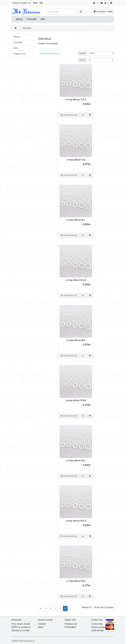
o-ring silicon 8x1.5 (76, 280)
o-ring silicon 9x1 (75, 460)
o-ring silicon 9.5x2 (76, 400)
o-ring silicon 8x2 (75, 340)
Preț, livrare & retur (21, 624)
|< (41, 608)
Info (35, 3)
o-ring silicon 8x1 (75, 220)
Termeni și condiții (20, 630)
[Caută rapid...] (81, 12)
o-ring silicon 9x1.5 (76, 521)
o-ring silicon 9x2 (75, 581)
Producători (70, 627)
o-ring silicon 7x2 (75, 159)
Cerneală (31, 19)
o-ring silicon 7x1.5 (76, 99)
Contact (42, 624)
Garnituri (27, 28)
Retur (41, 627)
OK (41, 3)
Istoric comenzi (98, 627)
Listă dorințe (97, 630)
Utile (42, 19)
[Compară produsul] (82, 115)
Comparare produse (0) (49, 53)
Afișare (82, 60)
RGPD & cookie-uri (21, 627)
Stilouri (19, 19)
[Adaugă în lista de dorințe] (89, 115)
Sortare (82, 53)
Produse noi (19, 53)
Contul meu (97, 624)
